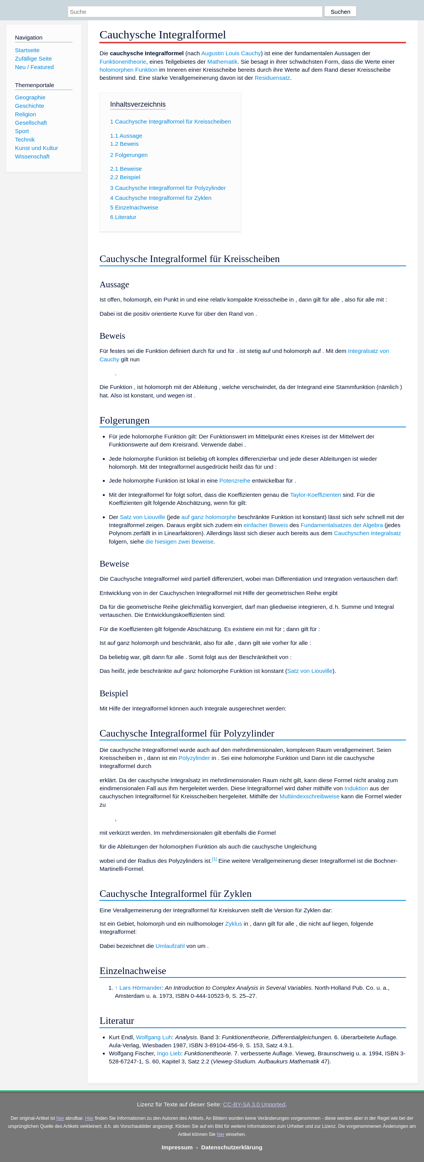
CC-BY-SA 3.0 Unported (254, 1104)
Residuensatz (272, 77)
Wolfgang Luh (154, 1037)
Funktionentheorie (122, 61)
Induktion (356, 788)
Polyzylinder (194, 758)
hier (60, 1118)
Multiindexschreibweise (310, 796)
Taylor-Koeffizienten (315, 494)
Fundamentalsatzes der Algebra (341, 525)
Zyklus (233, 923)
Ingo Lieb (169, 1053)
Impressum (177, 1147)
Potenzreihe (235, 480)
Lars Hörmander (140, 987)
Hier (89, 1118)
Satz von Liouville (142, 517)
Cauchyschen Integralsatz (367, 533)
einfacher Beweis (266, 525)
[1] (214, 859)
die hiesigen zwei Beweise (179, 541)
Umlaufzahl (170, 946)
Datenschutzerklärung (231, 1147)
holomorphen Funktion (128, 69)
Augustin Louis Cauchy (231, 53)
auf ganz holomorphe (208, 517)
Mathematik (222, 61)
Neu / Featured (34, 67)
